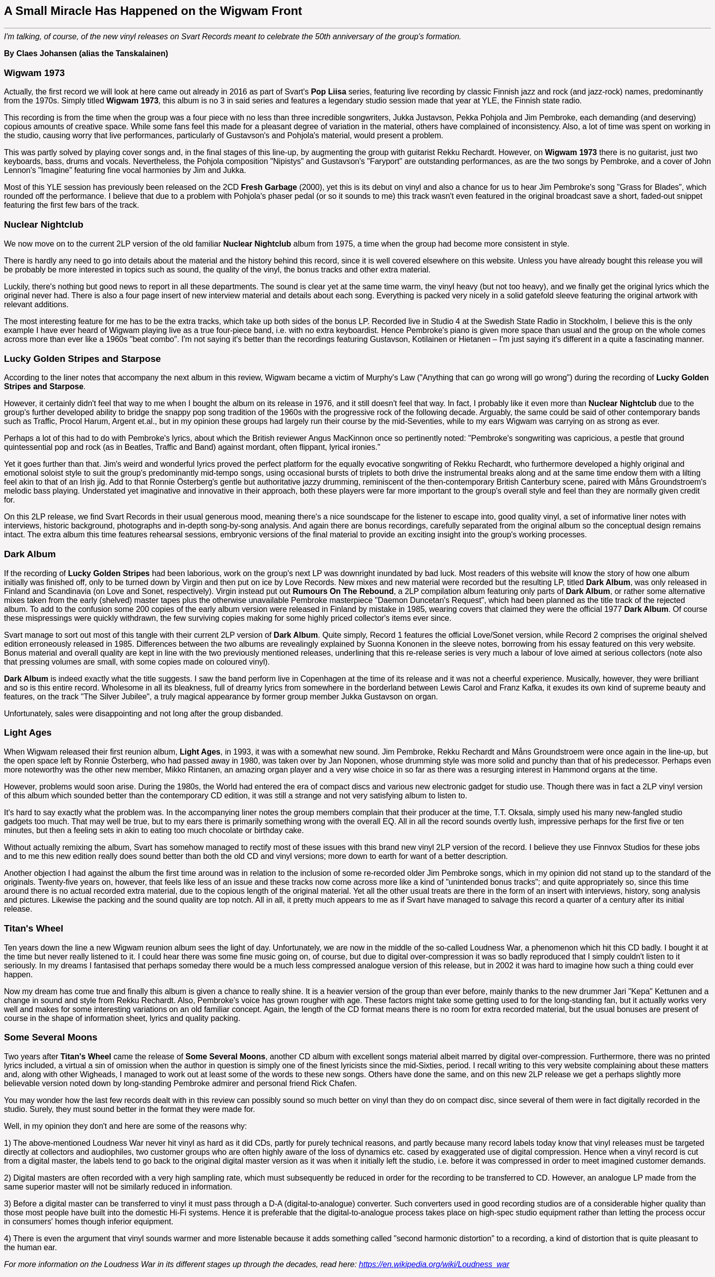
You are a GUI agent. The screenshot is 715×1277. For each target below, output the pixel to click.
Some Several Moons (50, 1037)
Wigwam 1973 (34, 73)
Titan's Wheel (33, 928)
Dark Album (30, 554)
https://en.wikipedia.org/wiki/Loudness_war (434, 1264)
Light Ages (28, 732)
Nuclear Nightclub (43, 224)
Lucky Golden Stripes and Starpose (82, 358)
